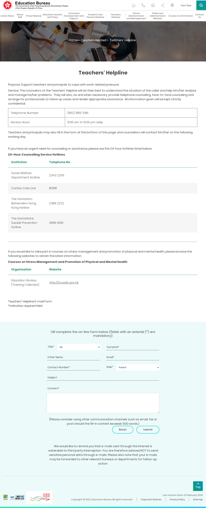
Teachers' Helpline (123, 40)
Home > (74, 40)
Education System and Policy (52, 15)
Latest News (7, 16)
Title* (50, 347)
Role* (110, 367)
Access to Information (181, 16)
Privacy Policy (177, 499)
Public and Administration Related (158, 16)
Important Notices (151, 499)
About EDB (20, 15)
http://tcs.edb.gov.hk (64, 283)
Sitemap (198, 499)
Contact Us (199, 15)
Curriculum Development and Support (74, 16)
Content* (53, 388)
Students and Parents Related (95, 15)
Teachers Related (116, 15)
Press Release (33, 16)
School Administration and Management (136, 16)
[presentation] (71, 432)
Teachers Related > (94, 40)
